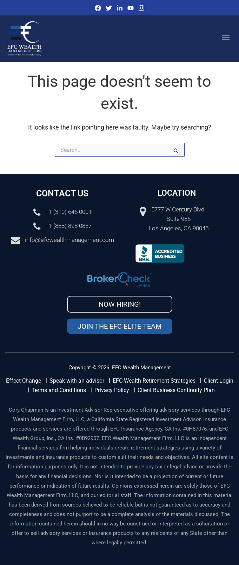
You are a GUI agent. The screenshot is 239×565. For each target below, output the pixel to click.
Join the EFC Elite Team (119, 326)
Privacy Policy (111, 390)
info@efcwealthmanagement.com (69, 239)
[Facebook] (98, 8)
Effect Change (23, 380)
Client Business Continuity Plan (176, 390)
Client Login (218, 380)
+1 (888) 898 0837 (68, 225)
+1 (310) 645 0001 (68, 211)
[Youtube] (130, 8)
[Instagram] (141, 8)
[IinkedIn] (120, 8)
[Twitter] (109, 8)
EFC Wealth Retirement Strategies (154, 380)
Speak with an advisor (76, 380)
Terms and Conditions (59, 390)
